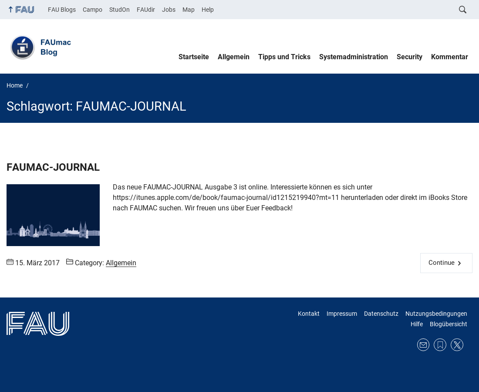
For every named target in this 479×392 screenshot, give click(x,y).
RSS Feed (440, 344)
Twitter (457, 344)
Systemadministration (353, 57)
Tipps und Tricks (284, 57)
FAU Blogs (62, 9)
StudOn (119, 9)
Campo (92, 9)
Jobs (168, 9)
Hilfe (417, 324)
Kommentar (449, 57)
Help (208, 9)
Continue (441, 263)
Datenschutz (381, 313)
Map (188, 9)
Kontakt (309, 313)
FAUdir (146, 9)
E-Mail (423, 344)
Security (409, 57)
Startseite (194, 57)
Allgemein (234, 57)
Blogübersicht (448, 324)
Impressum (342, 313)
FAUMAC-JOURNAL (53, 167)
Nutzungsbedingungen (436, 313)
